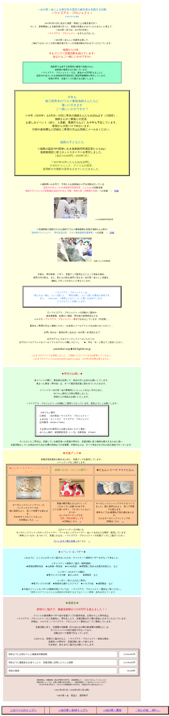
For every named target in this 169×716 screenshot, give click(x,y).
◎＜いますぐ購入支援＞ (65, 541)
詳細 (116, 191)
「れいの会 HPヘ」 (147, 710)
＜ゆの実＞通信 (112, 710)
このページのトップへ (23, 710)
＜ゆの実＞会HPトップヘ (73, 710)
